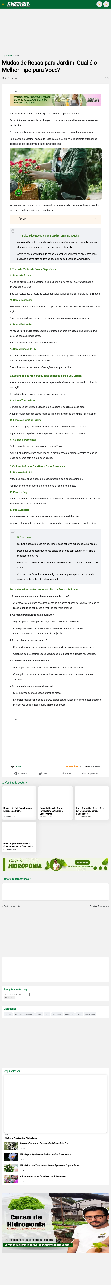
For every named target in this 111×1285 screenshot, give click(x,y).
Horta (39, 1014)
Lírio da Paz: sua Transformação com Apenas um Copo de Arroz (49, 1165)
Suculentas (90, 1014)
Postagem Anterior (12, 906)
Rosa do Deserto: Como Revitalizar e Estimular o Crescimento (51, 811)
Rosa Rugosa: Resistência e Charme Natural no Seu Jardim (18, 845)
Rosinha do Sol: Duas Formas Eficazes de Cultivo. (17, 809)
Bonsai (8, 1014)
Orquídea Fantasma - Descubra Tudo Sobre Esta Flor (44, 1143)
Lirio (47, 1014)
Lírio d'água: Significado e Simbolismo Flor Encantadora (45, 1154)
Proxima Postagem (98, 906)
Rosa (17, 56)
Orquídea (69, 1014)
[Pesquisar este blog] (17, 994)
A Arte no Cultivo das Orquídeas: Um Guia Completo (43, 1176)
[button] (4, 4)
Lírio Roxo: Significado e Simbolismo (20, 1138)
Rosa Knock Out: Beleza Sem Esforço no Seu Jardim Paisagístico (90, 811)
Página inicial (7, 56)
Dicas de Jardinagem (24, 1014)
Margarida (57, 1014)
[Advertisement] (55, 33)
